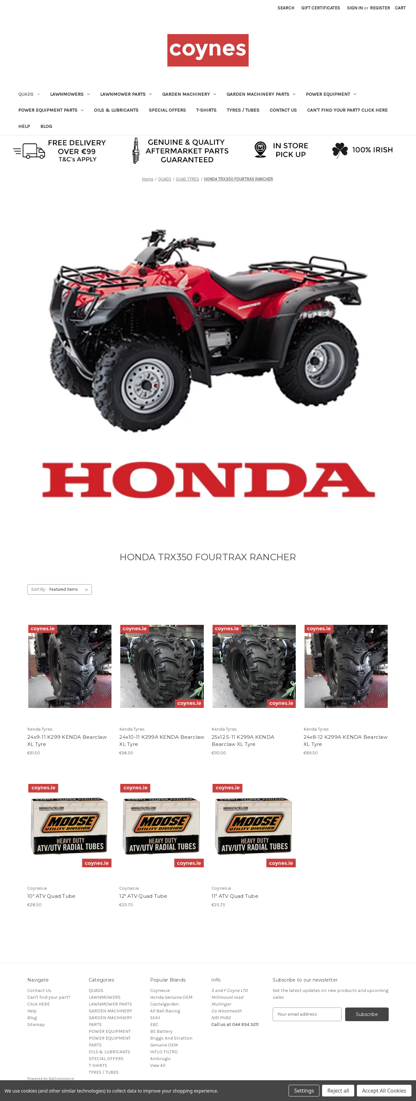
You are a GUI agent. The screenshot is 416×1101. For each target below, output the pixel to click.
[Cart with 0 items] (400, 8)
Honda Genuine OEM (171, 997)
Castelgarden (164, 1004)
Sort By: (38, 589)
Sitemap (36, 1024)
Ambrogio (160, 1058)
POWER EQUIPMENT (331, 94)
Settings (304, 1090)
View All (157, 1065)
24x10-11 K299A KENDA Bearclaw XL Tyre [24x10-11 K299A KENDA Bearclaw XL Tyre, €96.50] (161, 741)
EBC (154, 1024)
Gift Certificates (320, 8)
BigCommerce (61, 1078)
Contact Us (283, 110)
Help (24, 126)
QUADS (29, 94)
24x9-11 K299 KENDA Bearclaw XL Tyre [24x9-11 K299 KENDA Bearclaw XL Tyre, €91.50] (67, 741)
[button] (208, 150)
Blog (46, 126)
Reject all (338, 1090)
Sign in (355, 8)
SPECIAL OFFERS (167, 110)
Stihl (155, 1018)
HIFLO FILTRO (164, 1052)
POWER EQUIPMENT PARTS (51, 110)
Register (380, 8)
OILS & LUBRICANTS (116, 110)
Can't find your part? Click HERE (347, 110)
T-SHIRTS (206, 110)
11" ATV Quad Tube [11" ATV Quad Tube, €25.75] (235, 896)
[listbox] (70, 589)
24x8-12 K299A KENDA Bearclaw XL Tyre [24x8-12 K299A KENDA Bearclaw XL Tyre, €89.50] (345, 741)
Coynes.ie (160, 990)
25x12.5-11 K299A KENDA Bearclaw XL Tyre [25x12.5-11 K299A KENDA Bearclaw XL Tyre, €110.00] (243, 741)
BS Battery (161, 1031)
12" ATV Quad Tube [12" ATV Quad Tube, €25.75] (143, 896)
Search (286, 8)
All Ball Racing (165, 1011)
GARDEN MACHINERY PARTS (261, 94)
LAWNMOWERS (70, 94)
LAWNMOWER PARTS (126, 94)
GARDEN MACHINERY (189, 94)
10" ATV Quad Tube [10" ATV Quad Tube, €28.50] (51, 896)
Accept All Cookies (384, 1090)
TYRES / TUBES (243, 110)
